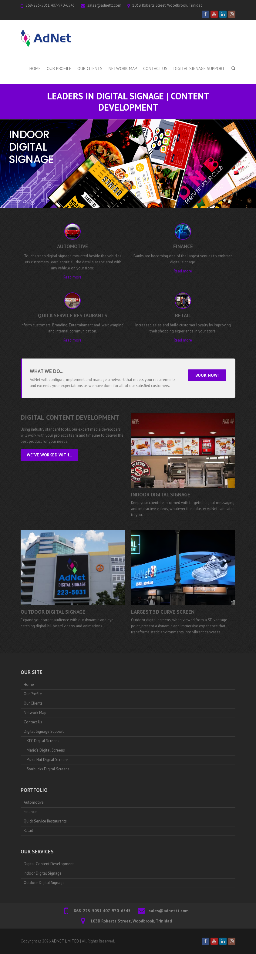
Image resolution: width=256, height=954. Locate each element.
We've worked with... (49, 455)
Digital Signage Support (199, 68)
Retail (28, 830)
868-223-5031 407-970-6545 (50, 5)
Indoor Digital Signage (160, 494)
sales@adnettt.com (104, 5)
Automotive (34, 802)
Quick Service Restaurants (45, 821)
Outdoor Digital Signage (53, 612)
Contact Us (155, 68)
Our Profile (59, 68)
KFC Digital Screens (43, 740)
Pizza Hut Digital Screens (48, 759)
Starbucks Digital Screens (48, 769)
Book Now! (207, 375)
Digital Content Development (49, 863)
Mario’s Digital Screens (46, 750)
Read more (72, 277)
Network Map (123, 68)
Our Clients (90, 68)
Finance (30, 811)
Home (35, 68)
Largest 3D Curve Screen (162, 612)
